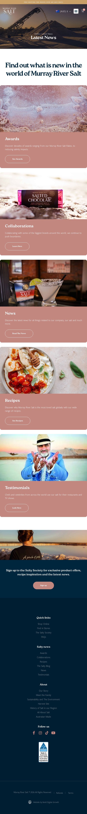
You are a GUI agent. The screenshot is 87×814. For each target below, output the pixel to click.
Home (37, 33)
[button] (76, 11)
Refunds (59, 793)
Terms (70, 793)
